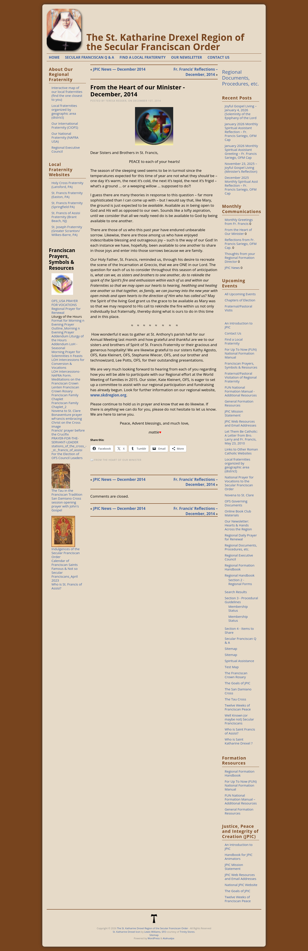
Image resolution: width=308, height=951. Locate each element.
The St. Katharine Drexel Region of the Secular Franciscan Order (165, 42)
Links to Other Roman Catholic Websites (241, 451)
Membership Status (238, 608)
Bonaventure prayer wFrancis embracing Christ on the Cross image (66, 420)
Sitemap (231, 648)
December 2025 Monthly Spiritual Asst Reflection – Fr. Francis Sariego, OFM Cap (241, 185)
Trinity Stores (187, 931)
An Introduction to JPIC (239, 325)
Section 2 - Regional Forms (240, 582)
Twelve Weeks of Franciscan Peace (238, 707)
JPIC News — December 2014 (119, 69)
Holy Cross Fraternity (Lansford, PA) (67, 185)
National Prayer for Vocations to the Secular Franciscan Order (239, 483)
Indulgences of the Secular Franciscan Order (65, 553)
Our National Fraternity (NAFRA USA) (65, 137)
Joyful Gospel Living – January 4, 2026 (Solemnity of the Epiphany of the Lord (241, 112)
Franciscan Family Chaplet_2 (64, 405)
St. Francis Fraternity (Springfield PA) (67, 205)
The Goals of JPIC (237, 683)
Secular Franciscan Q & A (240, 640)
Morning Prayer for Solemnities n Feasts (66, 354)
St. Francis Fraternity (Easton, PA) (67, 195)
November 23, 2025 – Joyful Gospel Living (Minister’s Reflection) (241, 167)
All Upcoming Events (240, 294)
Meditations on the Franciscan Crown (65, 381)
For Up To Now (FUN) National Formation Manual (241, 353)
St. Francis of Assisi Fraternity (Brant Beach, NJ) (65, 217)
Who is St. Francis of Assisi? (66, 586)
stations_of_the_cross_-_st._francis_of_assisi (68, 448)
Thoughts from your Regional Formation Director (240, 257)
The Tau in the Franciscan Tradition (66, 492)
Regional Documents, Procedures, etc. (240, 77)
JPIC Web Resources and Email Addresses (240, 423)
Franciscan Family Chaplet (64, 397)
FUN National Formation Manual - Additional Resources (241, 391)
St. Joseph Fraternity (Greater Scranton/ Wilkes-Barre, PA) (66, 231)
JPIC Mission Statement (234, 413)
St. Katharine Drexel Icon (126, 931)
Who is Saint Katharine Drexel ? (239, 741)
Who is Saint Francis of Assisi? (240, 731)
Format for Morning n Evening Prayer (67, 322)
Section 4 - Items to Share (239, 630)
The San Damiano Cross (238, 691)
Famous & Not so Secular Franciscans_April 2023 (64, 574)
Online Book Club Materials (238, 513)
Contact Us (233, 333)
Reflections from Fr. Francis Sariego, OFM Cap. (241, 243)
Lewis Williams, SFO (155, 931)
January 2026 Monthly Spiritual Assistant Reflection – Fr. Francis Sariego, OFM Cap (241, 132)
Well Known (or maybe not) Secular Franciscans (239, 719)
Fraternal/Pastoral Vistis (238, 308)
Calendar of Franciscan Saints (64, 562)
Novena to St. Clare (65, 410)
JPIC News (232, 267)
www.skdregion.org (108, 395)
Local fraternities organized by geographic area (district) (64, 111)
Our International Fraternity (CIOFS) (64, 125)
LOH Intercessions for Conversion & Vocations (67, 363)
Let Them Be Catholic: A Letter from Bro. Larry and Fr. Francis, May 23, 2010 (241, 437)
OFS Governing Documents (236, 503)
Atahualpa (168, 938)
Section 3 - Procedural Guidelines (241, 600)
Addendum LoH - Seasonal (64, 346)
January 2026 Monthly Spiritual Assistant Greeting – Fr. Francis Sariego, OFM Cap (241, 151)
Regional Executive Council (65, 149)
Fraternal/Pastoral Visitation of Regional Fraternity (241, 377)
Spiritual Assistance (239, 661)
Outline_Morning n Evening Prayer (65, 330)
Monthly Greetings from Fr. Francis (239, 221)
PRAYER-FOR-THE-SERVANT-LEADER (65, 440)
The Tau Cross (235, 699)
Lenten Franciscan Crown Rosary (65, 389)
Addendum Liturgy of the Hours (67, 338)
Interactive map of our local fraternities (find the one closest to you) (66, 93)
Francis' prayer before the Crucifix (68, 432)
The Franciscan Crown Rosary (236, 675)
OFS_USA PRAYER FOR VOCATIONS (64, 303)
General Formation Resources (239, 403)
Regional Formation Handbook (239, 567)
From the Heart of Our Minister (117, 459)
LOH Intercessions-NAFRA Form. (65, 373)
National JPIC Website (241, 885)
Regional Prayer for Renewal (66, 310)
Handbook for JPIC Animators (239, 856)
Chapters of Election (240, 300)
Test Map (232, 667)
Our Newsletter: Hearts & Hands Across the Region (238, 525)
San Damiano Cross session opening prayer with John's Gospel (66, 504)
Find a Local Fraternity (234, 341)
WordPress (154, 938)
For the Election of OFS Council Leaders (67, 456)
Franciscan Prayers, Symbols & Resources (241, 365)
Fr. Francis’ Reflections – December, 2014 (195, 72)
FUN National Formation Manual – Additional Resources (241, 799)
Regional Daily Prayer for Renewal (241, 537)
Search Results (236, 592)
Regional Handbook (240, 575)
